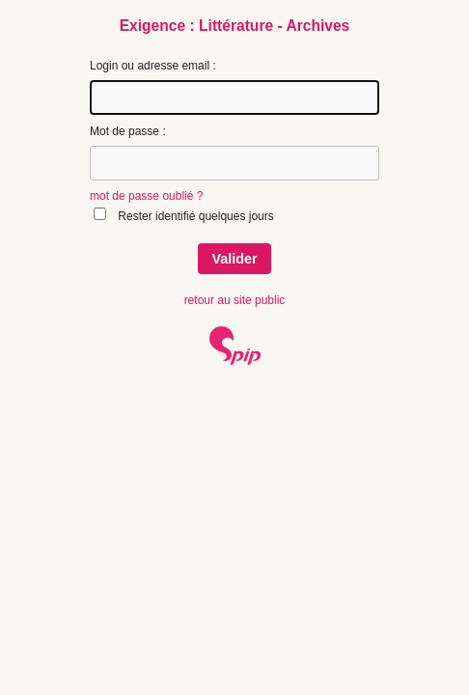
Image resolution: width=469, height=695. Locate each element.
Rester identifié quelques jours (195, 216)
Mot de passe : (128, 131)
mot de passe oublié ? (146, 196)
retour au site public (235, 300)
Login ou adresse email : (153, 65)
